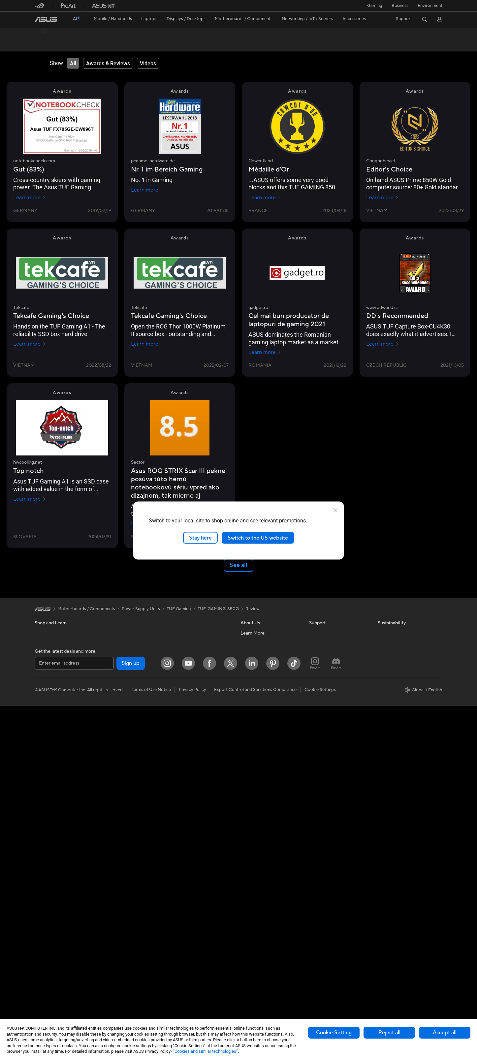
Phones (42, 815)
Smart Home (183, 864)
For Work (44, 864)
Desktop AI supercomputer (197, 844)
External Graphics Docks (127, 923)
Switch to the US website (258, 537)
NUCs (109, 804)
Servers (178, 854)
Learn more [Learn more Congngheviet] (382, 198)
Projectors (45, 954)
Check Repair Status (329, 804)
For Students (47, 884)
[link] (46, 19)
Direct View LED (51, 934)
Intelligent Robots (188, 824)
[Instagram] (167, 1018)
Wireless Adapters (121, 983)
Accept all (445, 1032)
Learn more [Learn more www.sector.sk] (382, 524)
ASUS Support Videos (330, 864)
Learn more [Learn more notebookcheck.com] (29, 198)
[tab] (73, 63)
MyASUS (318, 874)
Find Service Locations (331, 814)
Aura (245, 963)
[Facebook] (209, 1018)
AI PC (246, 893)
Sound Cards (115, 943)
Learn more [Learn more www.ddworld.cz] (382, 344)
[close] (335, 510)
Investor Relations (258, 834)
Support (124, 45)
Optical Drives (117, 904)
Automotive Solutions (261, 923)
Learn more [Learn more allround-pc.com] (147, 661)
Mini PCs (111, 814)
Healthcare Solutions (55, 824)
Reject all (389, 1032)
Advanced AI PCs (257, 903)
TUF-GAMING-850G (218, 780)
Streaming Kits (185, 914)
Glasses (42, 944)
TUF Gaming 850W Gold (72, 34)
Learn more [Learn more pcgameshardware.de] (147, 190)
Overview (43, 45)
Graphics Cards (118, 864)
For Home (44, 855)
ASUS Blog (251, 943)
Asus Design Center (259, 913)
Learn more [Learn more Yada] (382, 661)
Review (99, 45)
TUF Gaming (179, 780)
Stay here (200, 537)
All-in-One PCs (49, 964)
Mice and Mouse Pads (192, 894)
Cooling (110, 884)
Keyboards (181, 884)
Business (400, 5)
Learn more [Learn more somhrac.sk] (29, 695)
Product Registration (329, 824)
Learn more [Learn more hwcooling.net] (29, 499)
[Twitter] (230, 1018)
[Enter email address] (74, 1018)
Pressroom (251, 844)
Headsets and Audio (190, 904)
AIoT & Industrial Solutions (196, 834)
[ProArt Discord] (336, 1018)
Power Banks (183, 963)
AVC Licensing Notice (261, 933)
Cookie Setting (334, 1032)
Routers (110, 963)
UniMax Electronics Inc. (263, 874)
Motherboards (117, 854)
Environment (430, 5)
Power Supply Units (122, 894)
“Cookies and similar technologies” (205, 1051)
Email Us (317, 834)
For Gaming (46, 894)
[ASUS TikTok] (294, 1018)
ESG (382, 804)
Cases (109, 874)
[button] (374, 5)
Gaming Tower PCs (53, 983)
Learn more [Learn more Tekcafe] (29, 344)
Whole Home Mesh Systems (130, 973)
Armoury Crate (255, 953)
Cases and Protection (192, 933)
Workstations (116, 824)
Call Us (316, 844)
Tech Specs (72, 45)
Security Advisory (326, 854)
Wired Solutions (186, 804)
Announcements (256, 824)
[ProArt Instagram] (315, 1018)
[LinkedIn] (251, 1018)
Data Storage (116, 914)
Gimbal (178, 983)
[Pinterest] (272, 1018)
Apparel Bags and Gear (193, 923)
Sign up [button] (131, 1018)
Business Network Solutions (198, 814)
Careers (248, 814)
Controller (181, 973)
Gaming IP (181, 993)
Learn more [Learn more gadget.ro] (264, 352)
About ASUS (252, 804)
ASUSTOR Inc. (254, 854)
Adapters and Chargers (194, 943)
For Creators (47, 874)
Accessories (46, 834)
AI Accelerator (117, 933)
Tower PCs (45, 974)
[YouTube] (188, 1018)
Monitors (43, 924)
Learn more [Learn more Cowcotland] (264, 198)
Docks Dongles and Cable (196, 953)
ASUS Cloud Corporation (265, 864)
